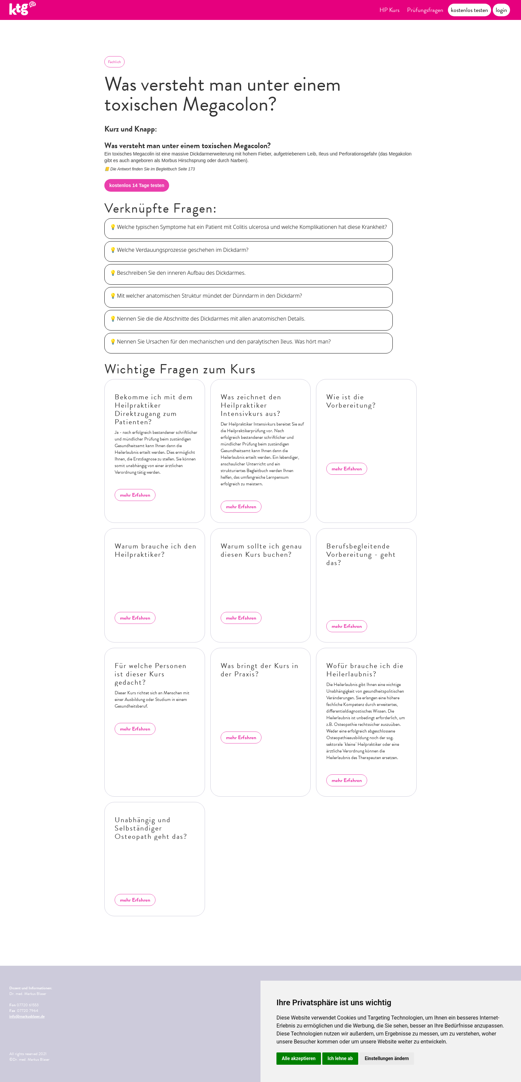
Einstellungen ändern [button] (387, 1058)
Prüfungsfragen (425, 9)
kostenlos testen (469, 9)
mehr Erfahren (135, 495)
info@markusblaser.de (27, 1016)
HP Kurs (389, 9)
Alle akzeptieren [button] (299, 1058)
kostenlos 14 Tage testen (136, 185)
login (501, 9)
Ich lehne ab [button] (340, 1058)
